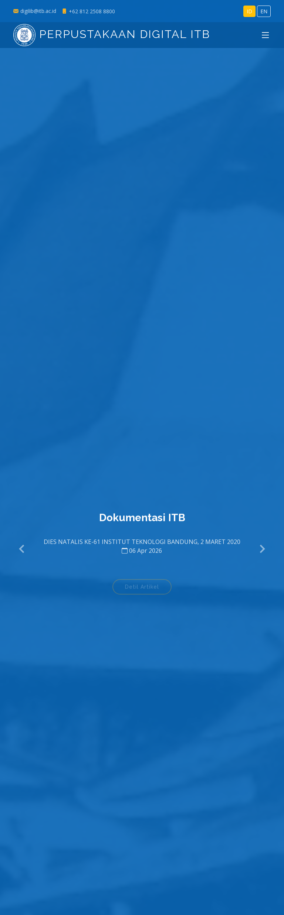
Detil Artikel (142, 589)
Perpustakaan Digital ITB (111, 34)
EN (263, 11)
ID (249, 11)
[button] (22, 549)
